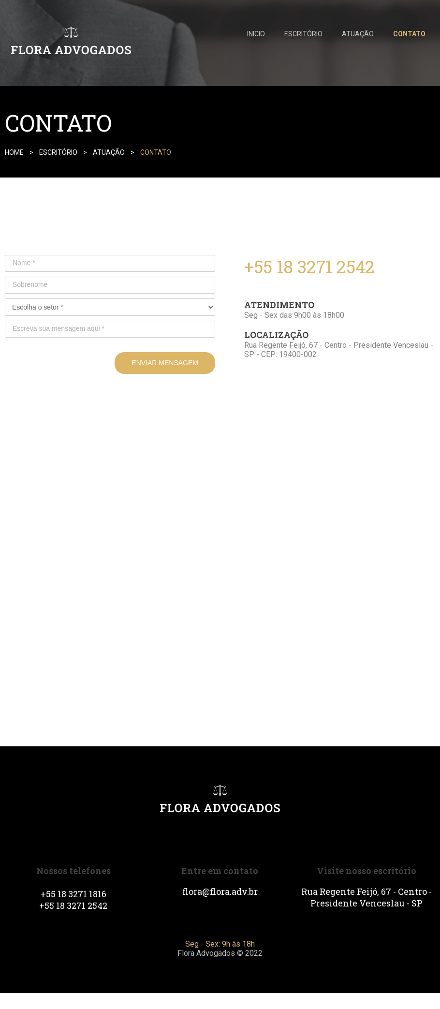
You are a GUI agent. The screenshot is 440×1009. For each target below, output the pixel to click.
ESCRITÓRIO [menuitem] (303, 34)
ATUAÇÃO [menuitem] (358, 34)
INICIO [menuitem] (256, 34)
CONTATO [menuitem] (409, 34)
